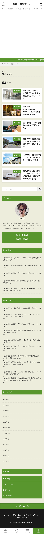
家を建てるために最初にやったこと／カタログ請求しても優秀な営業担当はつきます (31, 175)
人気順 (9, 82)
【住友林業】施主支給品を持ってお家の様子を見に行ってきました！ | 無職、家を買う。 (22, 331)
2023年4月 (6, 405)
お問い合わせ (16, 515)
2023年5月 (6, 399)
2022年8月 (6, 444)
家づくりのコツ (9, 484)
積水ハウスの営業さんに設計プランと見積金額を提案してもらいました (31, 94)
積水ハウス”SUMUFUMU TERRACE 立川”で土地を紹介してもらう (31, 110)
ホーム (4, 9)
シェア (16, 531)
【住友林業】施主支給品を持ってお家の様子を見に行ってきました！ (22, 266)
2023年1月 (6, 422)
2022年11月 (6, 428)
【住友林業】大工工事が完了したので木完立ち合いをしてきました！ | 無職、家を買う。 (22, 347)
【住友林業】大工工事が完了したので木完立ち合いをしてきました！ (22, 274)
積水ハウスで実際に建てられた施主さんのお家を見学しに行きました (31, 143)
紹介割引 (11, 9)
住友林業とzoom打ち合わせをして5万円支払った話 (32, 125)
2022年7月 (6, 450)
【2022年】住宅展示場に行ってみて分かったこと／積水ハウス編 (32, 157)
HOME (6, 64)
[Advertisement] (22, 33)
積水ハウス (14, 64)
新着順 (4, 82)
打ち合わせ (26, 9)
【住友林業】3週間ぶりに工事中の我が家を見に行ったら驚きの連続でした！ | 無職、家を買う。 (22, 363)
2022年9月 (6, 439)
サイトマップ (22, 518)
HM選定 (18, 9)
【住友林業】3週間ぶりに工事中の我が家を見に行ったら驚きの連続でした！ (22, 282)
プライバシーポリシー (32, 515)
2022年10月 (6, 433)
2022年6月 (6, 456)
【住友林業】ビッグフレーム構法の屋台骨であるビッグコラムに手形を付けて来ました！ (22, 373)
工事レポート (36, 9)
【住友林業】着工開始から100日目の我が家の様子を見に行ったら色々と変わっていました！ (22, 289)
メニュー (27, 531)
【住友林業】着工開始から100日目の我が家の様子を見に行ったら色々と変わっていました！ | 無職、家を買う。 (22, 379)
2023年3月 (6, 411)
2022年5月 (6, 461)
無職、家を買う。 (22, 4)
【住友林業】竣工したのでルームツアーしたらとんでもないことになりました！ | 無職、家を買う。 (22, 315)
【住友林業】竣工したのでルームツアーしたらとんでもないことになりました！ (22, 259)
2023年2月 (6, 416)
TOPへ (38, 531)
